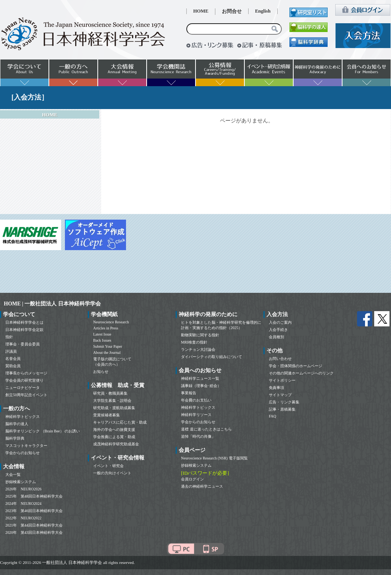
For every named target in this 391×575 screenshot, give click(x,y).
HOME (200, 11)
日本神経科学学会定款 (24, 330)
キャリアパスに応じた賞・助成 (120, 422)
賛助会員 (13, 366)
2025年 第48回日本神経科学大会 (34, 496)
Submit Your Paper (107, 346)
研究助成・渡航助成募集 (114, 408)
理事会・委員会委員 (22, 344)
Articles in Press (105, 328)
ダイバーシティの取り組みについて (211, 357)
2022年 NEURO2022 (23, 518)
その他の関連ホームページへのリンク (301, 373)
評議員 (11, 351)
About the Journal (107, 352)
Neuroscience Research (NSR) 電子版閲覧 (214, 458)
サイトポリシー (282, 380)
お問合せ (232, 11)
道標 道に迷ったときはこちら (206, 429)
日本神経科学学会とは (24, 322)
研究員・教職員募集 (110, 393)
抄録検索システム (20, 482)
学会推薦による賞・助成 (114, 437)
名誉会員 (13, 359)
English (263, 11)
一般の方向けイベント (112, 473)
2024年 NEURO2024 (23, 503)
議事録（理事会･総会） (201, 386)
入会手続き (278, 330)
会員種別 (276, 337)
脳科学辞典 (14, 438)
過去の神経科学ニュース (202, 486)
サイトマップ (280, 395)
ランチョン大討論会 (198, 349)
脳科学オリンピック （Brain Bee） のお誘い (42, 431)
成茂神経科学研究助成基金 (116, 444)
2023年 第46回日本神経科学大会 (34, 511)
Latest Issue (102, 334)
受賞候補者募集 (106, 415)
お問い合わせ (280, 359)
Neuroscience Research (111, 322)
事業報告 (188, 393)
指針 (9, 337)
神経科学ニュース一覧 (200, 378)
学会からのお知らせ (22, 453)
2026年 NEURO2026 (23, 489)
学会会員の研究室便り (24, 380)
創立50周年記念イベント (26, 395)
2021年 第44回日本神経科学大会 (34, 525)
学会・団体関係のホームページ (295, 366)
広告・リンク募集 (284, 402)
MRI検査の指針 (194, 342)
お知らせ (100, 371)
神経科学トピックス (22, 416)
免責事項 (276, 387)
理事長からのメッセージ (26, 373)
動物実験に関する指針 (200, 335)
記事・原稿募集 (282, 409)
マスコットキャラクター (26, 445)
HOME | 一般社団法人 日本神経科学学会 (52, 304)
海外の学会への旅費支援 (114, 429)
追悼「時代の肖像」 (198, 436)
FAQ (272, 416)
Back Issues (102, 340)
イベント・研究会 (108, 466)
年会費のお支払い (196, 400)
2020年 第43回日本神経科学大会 (34, 532)
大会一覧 (13, 474)
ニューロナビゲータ (22, 387)
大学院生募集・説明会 (112, 400)
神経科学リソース (196, 415)
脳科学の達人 (16, 424)
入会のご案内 (280, 322)
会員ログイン (192, 479)
